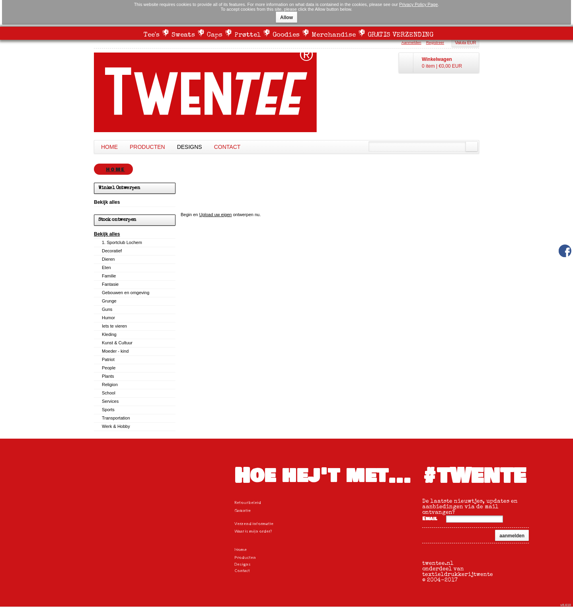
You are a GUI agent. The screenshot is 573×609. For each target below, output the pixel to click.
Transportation (116, 418)
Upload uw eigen (215, 214)
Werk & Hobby (116, 426)
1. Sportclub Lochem (122, 242)
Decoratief (112, 250)
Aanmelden (411, 42)
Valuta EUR (465, 42)
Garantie (242, 510)
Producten (147, 147)
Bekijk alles (107, 234)
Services (110, 401)
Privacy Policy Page (418, 4)
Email (429, 518)
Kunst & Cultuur (117, 342)
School (108, 392)
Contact (227, 147)
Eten (106, 267)
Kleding (109, 334)
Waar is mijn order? (253, 531)
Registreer (435, 42)
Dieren (108, 259)
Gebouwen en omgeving (125, 292)
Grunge (109, 301)
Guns (107, 309)
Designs (189, 147)
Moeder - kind (115, 351)
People (108, 367)
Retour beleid (247, 502)
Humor (108, 317)
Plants (108, 376)
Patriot (108, 359)
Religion (110, 384)
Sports (108, 409)
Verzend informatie (253, 523)
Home (109, 147)
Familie (109, 275)
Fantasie (110, 284)
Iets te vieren (114, 326)
